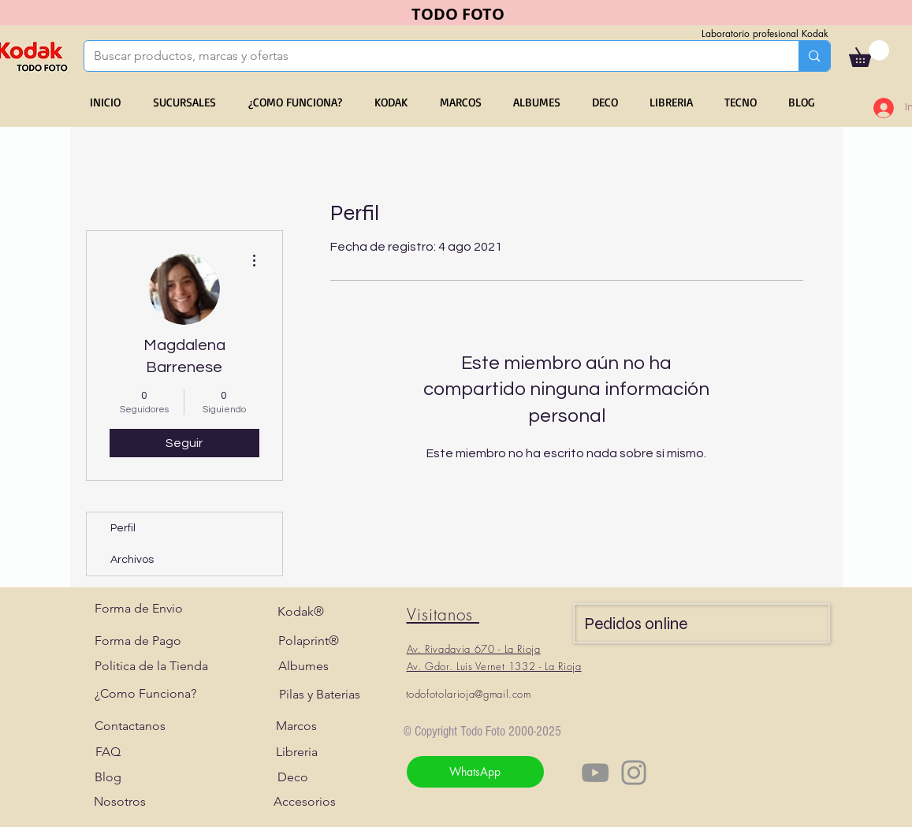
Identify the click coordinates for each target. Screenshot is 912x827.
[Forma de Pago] (138, 641)
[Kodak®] (300, 611)
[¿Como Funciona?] (145, 693)
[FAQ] (108, 752)
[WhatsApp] (475, 772)
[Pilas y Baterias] (319, 694)
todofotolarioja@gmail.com (468, 694)
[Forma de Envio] (139, 608)
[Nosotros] (120, 801)
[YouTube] (595, 772)
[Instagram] (633, 772)
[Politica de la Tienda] (152, 666)
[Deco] (293, 777)
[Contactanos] (130, 726)
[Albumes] (304, 666)
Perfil (123, 528)
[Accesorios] (304, 801)
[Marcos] (297, 726)
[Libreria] (297, 752)
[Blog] (108, 777)
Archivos (132, 559)
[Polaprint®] (308, 641)
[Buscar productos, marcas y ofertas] (430, 56)
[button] (869, 53)
